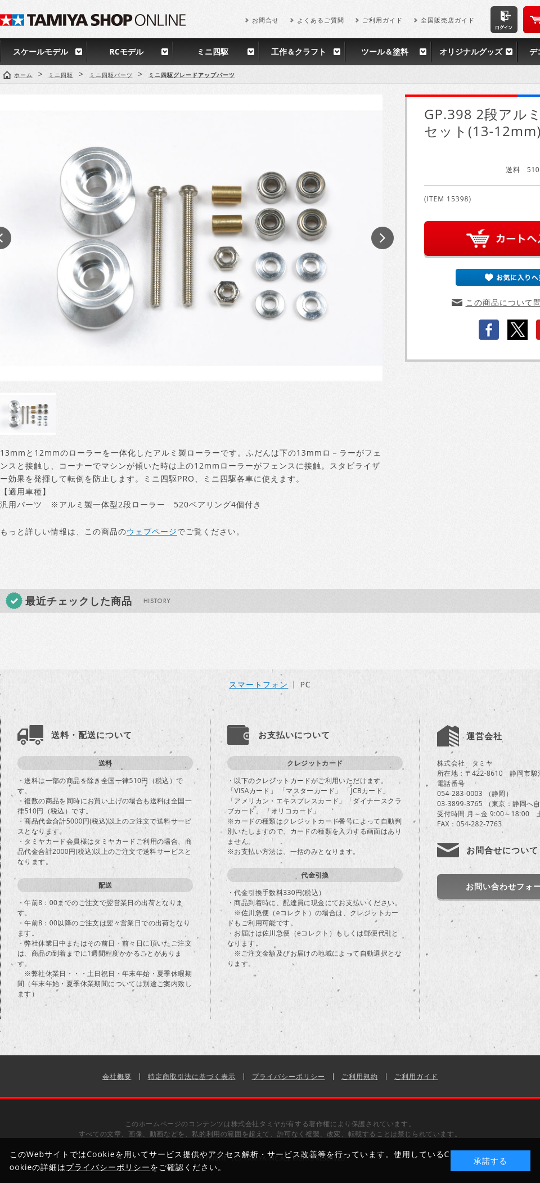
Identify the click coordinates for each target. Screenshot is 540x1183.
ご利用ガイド (382, 20)
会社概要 (117, 1076)
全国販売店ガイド (448, 20)
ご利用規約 (359, 1076)
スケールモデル (40, 51)
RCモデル (126, 51)
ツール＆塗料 (384, 51)
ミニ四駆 (212, 51)
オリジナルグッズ (470, 51)
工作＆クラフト (298, 51)
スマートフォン (258, 685)
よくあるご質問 (320, 20)
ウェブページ (152, 531)
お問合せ (265, 20)
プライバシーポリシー (288, 1076)
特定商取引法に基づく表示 (192, 1076)
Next (382, 238)
